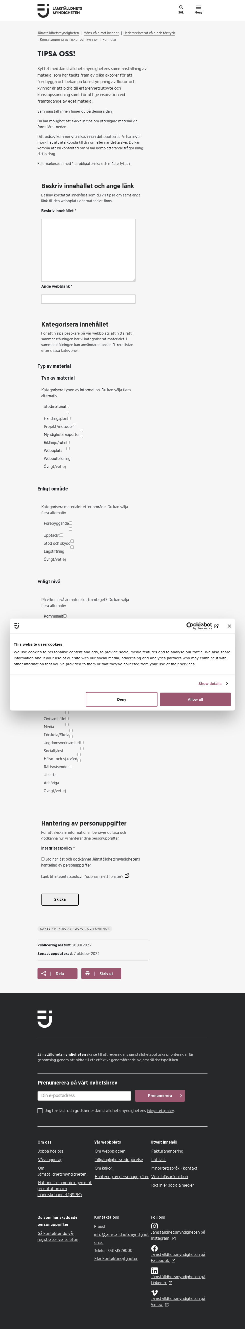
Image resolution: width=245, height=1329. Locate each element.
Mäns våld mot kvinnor (101, 33)
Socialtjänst (54, 751)
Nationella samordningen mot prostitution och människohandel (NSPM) (65, 1189)
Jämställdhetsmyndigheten (58, 33)
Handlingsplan (55, 419)
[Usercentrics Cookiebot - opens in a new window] (196, 626)
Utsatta (50, 775)
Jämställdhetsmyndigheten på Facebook (178, 1254)
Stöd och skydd (57, 544)
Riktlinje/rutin (55, 443)
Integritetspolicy (58, 848)
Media (49, 727)
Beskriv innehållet (58, 211)
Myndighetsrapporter (62, 435)
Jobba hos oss (51, 1151)
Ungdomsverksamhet (62, 743)
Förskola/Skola (56, 735)
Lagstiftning (54, 552)
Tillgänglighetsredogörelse (119, 1160)
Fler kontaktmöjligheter (116, 1258)
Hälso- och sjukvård (60, 759)
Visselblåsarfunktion (169, 1177)
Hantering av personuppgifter (122, 1177)
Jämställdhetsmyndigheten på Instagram (178, 1232)
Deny (121, 699)
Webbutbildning (57, 459)
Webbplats (53, 451)
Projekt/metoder (58, 427)
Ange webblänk (56, 287)
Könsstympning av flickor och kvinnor (69, 40)
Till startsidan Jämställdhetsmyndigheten (64, 11)
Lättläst (158, 1160)
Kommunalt (53, 616)
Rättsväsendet (56, 767)
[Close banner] (229, 626)
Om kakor (103, 1168)
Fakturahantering (167, 1151)
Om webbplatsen (110, 1151)
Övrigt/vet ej (55, 467)
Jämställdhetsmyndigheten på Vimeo (178, 1298)
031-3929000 (120, 1250)
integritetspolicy (160, 1111)
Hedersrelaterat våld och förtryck (149, 33)
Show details (210, 683)
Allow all (195, 699)
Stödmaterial (55, 407)
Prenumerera (160, 1096)
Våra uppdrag (50, 1160)
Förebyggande (56, 523)
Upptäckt (52, 536)
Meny (198, 12)
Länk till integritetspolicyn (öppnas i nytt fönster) (82, 877)
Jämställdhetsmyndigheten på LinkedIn (178, 1276)
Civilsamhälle (54, 719)
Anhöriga (51, 783)
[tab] (65, 1142)
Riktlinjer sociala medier (172, 1185)
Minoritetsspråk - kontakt (174, 1168)
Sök (181, 12)
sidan (107, 111)
